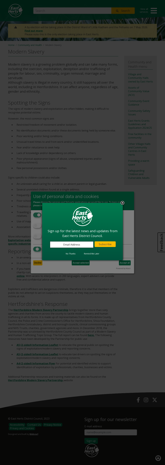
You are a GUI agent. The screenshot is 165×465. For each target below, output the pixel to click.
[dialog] (82, 231)
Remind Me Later (91, 253)
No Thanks (70, 253)
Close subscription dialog (122, 203)
